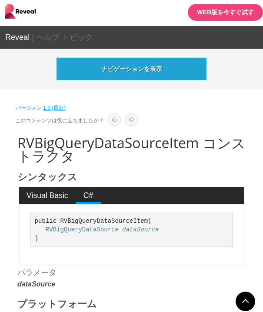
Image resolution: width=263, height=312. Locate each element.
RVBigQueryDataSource (82, 229)
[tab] (47, 195)
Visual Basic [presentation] (47, 195)
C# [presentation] (88, 195)
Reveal (17, 37)
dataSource (140, 229)
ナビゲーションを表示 (131, 68)
